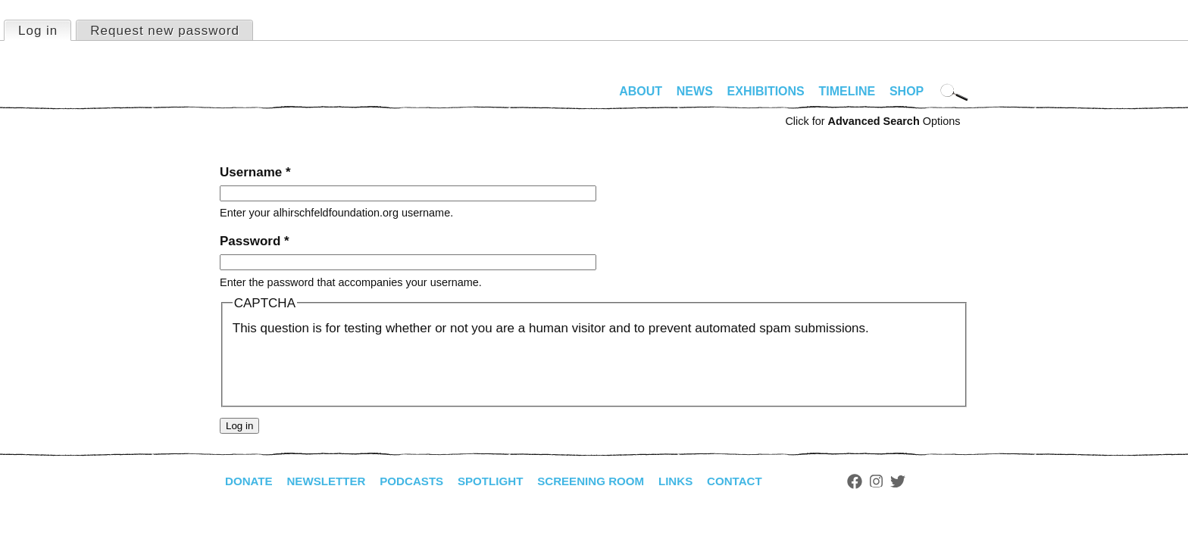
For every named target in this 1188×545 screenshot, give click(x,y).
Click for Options (872, 121)
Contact (759, 481)
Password (254, 241)
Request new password (164, 30)
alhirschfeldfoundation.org (265, 97)
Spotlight (504, 481)
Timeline (847, 91)
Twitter (924, 481)
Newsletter (331, 481)
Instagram (902, 481)
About (640, 91)
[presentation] (348, 367)
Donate (250, 481)
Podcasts (421, 481)
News (695, 91)
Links (698, 481)
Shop (906, 91)
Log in (44, 29)
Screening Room (608, 481)
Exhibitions (766, 91)
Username (255, 172)
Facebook (881, 481)
